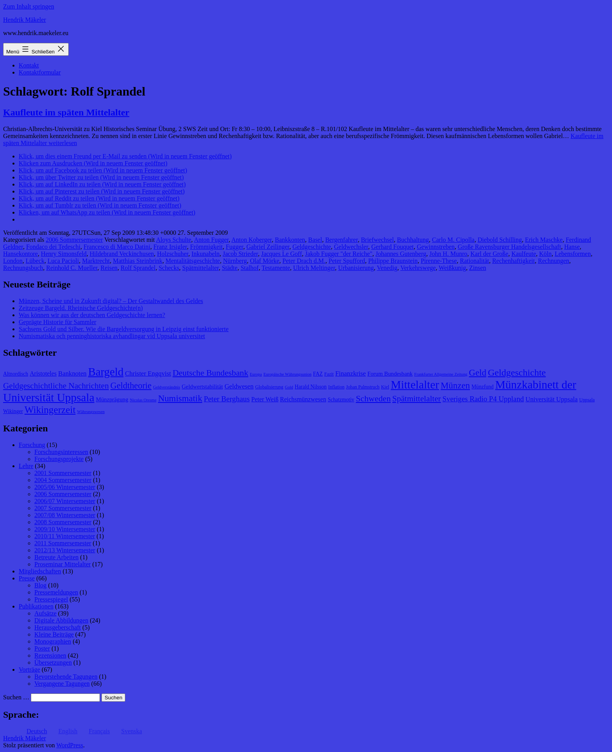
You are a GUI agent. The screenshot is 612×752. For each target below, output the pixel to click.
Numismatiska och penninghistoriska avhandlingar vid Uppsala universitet (112, 336)
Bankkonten (290, 239)
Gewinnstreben (436, 246)
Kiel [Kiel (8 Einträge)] (385, 387)
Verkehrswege (418, 267)
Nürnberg (235, 260)
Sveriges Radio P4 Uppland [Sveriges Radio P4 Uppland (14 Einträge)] (483, 399)
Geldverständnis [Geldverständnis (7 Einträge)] (166, 387)
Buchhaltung (413, 239)
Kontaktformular (40, 72)
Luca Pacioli (63, 260)
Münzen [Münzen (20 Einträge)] (455, 385)
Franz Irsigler (170, 246)
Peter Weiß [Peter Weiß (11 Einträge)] (265, 399)
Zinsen (477, 267)
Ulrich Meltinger (314, 267)
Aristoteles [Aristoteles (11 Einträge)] (43, 373)
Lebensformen (573, 253)
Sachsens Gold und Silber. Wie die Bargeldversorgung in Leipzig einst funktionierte (123, 329)
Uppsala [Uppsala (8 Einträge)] (587, 400)
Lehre (26, 466)
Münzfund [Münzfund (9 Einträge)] (482, 387)
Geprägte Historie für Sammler (57, 322)
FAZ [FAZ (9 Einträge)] (318, 374)
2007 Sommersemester (62, 508)
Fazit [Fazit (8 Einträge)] (329, 374)
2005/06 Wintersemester (64, 487)
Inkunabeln (206, 253)
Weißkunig (452, 267)
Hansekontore (20, 253)
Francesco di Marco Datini (117, 246)
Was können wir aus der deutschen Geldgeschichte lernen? (92, 315)
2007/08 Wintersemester (64, 515)
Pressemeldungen (56, 592)
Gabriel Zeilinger (267, 246)
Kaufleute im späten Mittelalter (66, 112)
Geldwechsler (351, 246)
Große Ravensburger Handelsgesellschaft (509, 246)
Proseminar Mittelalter (62, 564)
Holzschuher (172, 253)
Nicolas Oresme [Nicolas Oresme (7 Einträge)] (143, 400)
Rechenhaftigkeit (513, 260)
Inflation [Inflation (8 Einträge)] (336, 387)
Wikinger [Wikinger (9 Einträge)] (13, 411)
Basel (315, 239)
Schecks (168, 267)
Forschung (32, 445)
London (13, 260)
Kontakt (29, 65)
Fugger (235, 246)
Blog (40, 585)
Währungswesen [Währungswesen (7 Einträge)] (91, 412)
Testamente (276, 267)
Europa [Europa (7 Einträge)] (256, 374)
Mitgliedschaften (40, 571)
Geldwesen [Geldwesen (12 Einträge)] (239, 386)
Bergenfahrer (341, 239)
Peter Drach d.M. (304, 260)
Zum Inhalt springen (28, 6)
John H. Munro (448, 253)
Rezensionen (50, 655)
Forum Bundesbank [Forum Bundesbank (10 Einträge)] (390, 374)
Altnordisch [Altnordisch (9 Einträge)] (15, 374)
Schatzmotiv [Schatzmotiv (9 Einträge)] (341, 400)
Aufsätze (45, 613)
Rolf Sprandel (138, 267)
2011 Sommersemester (62, 543)
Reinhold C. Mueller (71, 267)
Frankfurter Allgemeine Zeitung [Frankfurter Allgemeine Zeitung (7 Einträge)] (440, 374)
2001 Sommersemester (62, 473)
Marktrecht (96, 260)
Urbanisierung (356, 267)
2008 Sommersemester (62, 522)
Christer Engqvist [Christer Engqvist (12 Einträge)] (148, 373)
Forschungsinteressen (61, 452)
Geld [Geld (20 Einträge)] (477, 373)
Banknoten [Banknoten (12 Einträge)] (72, 373)
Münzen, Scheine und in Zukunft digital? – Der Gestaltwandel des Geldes (111, 301)
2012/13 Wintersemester (64, 550)
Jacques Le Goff (281, 253)
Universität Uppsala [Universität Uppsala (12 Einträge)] (551, 399)
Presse (27, 578)
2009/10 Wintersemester (64, 529)
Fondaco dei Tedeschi (53, 246)
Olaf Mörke (264, 260)
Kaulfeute (523, 253)
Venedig (387, 267)
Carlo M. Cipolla (453, 239)
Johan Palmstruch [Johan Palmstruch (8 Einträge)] (363, 387)
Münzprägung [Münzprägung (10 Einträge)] (112, 399)
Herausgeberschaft (57, 627)
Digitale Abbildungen (61, 620)
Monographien (52, 641)
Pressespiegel (51, 599)
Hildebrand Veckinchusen (122, 253)
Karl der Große (489, 253)
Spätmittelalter (200, 267)
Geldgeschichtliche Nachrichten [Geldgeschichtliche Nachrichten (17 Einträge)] (56, 385)
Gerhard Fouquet (392, 246)
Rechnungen (553, 260)
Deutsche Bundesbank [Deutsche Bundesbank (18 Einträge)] (210, 373)
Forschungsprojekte (59, 459)
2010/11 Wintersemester (64, 536)
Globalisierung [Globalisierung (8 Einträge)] (269, 387)
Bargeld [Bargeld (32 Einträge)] (106, 371)
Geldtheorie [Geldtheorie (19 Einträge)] (130, 385)
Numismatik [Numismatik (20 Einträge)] (180, 398)
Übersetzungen (53, 662)
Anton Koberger (251, 239)
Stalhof (249, 267)
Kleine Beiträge (54, 634)
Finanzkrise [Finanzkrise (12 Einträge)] (350, 373)
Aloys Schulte (173, 239)
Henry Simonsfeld (64, 253)
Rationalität (474, 260)
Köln (545, 253)
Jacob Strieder (240, 253)
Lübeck (35, 260)
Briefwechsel (377, 239)
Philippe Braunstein (393, 260)
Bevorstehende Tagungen (66, 676)
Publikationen (36, 606)
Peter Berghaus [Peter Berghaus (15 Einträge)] (227, 399)
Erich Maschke (543, 239)
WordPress (69, 745)
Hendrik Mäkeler (24, 19)
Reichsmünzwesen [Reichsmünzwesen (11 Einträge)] (303, 399)
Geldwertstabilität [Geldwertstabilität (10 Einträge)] (202, 386)
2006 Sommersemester (74, 239)
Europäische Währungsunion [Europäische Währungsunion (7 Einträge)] (287, 374)
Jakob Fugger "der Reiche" (338, 253)
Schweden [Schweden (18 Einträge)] (373, 398)
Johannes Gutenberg (400, 253)
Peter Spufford (347, 260)
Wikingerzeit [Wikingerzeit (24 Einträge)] (50, 409)
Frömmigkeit (206, 246)
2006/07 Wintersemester (64, 501)
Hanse (572, 246)
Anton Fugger (211, 239)
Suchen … (16, 697)
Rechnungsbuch (23, 267)
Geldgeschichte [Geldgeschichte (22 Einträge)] (517, 372)
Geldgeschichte (311, 246)
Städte (229, 267)
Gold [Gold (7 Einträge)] (289, 387)
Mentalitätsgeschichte (192, 260)
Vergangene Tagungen (62, 683)
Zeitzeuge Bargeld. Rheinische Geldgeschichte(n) (81, 308)
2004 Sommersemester (62, 480)
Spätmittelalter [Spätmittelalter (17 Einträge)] (416, 398)
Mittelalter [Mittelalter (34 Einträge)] (415, 384)
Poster (42, 648)
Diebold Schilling (500, 239)
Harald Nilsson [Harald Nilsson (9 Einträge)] (311, 387)
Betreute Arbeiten (56, 557)
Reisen (109, 267)
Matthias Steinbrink (137, 260)
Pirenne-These (439, 260)
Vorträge (29, 669)
